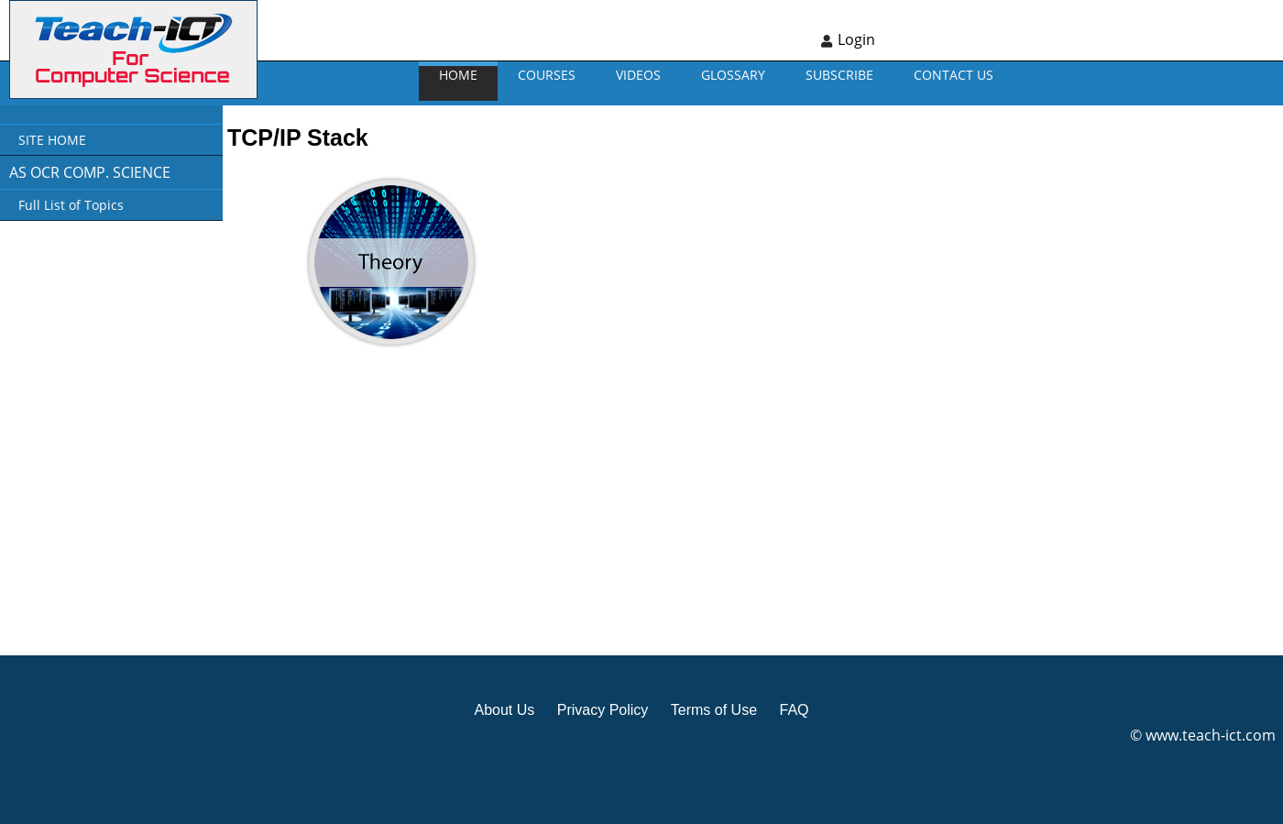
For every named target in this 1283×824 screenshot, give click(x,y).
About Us (504, 710)
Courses (547, 74)
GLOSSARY (733, 74)
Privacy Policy (603, 710)
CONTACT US (953, 74)
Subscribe (839, 74)
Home (458, 74)
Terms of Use (714, 710)
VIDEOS (638, 74)
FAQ (793, 710)
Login (856, 39)
